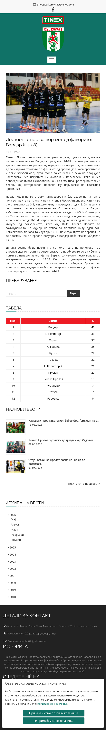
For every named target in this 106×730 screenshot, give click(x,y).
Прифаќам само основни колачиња (53, 711)
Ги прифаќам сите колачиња (53, 719)
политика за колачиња (52, 702)
